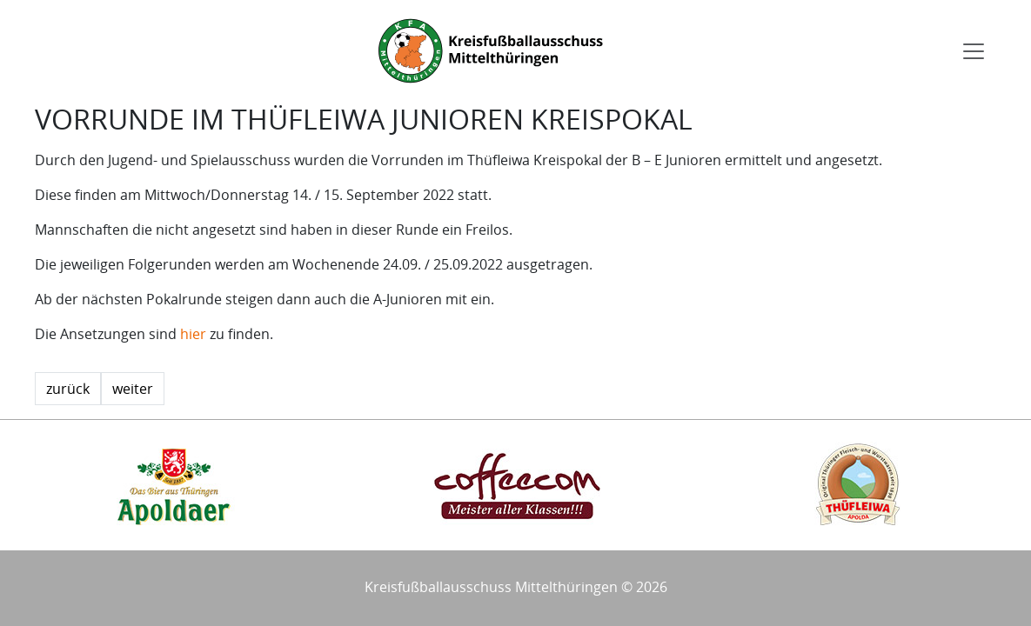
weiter (132, 388)
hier (193, 333)
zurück (68, 388)
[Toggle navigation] (973, 51)
